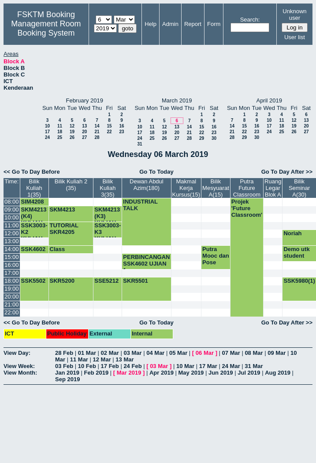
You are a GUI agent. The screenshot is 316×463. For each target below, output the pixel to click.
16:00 (11, 265)
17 (47, 131)
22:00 (11, 312)
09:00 (11, 209)
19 (72, 131)
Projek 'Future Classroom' (246, 208)
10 (47, 126)
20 (84, 131)
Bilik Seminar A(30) (299, 188)
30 (214, 138)
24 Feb (132, 366)
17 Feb (110, 366)
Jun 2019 (220, 372)
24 (47, 137)
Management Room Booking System (46, 28)
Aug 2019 (277, 372)
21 (96, 131)
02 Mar (110, 353)
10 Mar (185, 366)
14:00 (11, 249)
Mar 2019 (129, 372)
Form (213, 24)
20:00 (11, 296)
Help (150, 24)
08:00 (11, 201)
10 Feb (87, 366)
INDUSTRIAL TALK (140, 204)
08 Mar (254, 353)
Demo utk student (296, 252)
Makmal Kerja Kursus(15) (186, 188)
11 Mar (79, 359)
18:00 (11, 280)
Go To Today (156, 171)
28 (96, 137)
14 (96, 126)
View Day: (17, 353)
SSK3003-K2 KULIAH (34, 232)
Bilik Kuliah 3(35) (107, 188)
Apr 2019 (161, 372)
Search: (250, 19)
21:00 (11, 304)
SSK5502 (33, 280)
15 (109, 126)
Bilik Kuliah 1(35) (34, 188)
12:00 (11, 233)
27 (84, 137)
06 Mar (205, 353)
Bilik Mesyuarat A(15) (215, 188)
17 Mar (208, 366)
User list (294, 37)
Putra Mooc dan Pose (215, 256)
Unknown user (294, 14)
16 (121, 126)
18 (59, 131)
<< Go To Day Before (32, 171)
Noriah (292, 233)
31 (139, 144)
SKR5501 (135, 280)
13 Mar (124, 359)
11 (59, 126)
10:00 (11, 217)
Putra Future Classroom (246, 188)
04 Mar (155, 353)
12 (72, 126)
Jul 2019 (249, 372)
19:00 (11, 288)
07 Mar (231, 353)
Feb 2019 (96, 372)
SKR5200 (62, 280)
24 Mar (231, 366)
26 (72, 137)
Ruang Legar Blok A (272, 188)
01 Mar (87, 353)
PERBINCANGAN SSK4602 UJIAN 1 (146, 263)
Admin (170, 24)
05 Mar (178, 353)
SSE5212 (106, 280)
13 (84, 126)
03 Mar (132, 353)
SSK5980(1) (299, 280)
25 (59, 137)
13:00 (11, 241)
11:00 (11, 225)
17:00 (11, 273)
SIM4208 (32, 201)
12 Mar (102, 359)
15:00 (11, 257)
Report (192, 24)
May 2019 (191, 372)
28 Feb (64, 353)
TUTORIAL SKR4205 (64, 228)
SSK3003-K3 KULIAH (107, 232)
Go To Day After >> (286, 171)
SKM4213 (62, 209)
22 (109, 131)
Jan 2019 (67, 372)
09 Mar (277, 353)
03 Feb (64, 366)
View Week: (19, 366)
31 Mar (254, 366)
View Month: (20, 372)
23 (121, 131)
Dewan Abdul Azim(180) (147, 184)
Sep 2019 (67, 379)
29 (201, 138)
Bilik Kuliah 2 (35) (71, 184)
